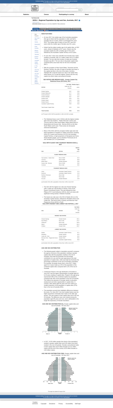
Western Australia (36, 51)
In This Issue (36, 66)
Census (46, 14)
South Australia (36, 47)
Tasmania (37, 54)
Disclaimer (52, 403)
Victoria (36, 42)
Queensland (37, 44)
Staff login (78, 403)
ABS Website (67, 2)
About (87, 14)
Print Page (40, 30)
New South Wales (37, 39)
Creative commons (35, 402)
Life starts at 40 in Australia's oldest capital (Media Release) (37, 78)
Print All (46, 30)
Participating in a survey (66, 14)
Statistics (26, 14)
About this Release (37, 70)
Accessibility (69, 403)
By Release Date (35, 17)
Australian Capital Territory (37, 62)
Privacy (61, 403)
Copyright (43, 403)
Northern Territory (36, 57)
